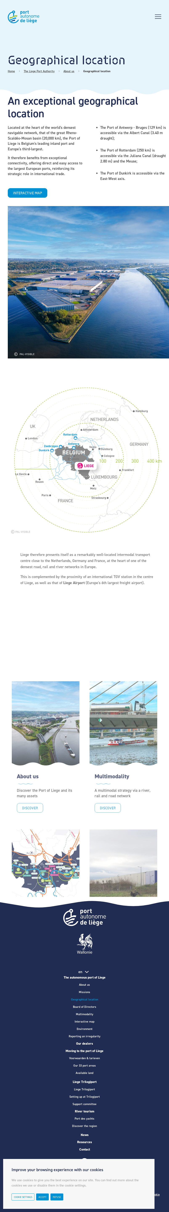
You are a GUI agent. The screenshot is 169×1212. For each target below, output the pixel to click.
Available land (84, 1073)
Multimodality (84, 1014)
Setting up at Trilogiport (84, 1097)
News (84, 1135)
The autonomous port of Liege (85, 977)
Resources (84, 1142)
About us (84, 985)
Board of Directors (84, 1007)
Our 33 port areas (84, 1066)
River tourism (84, 1111)
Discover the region (84, 1126)
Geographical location (84, 1000)
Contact (84, 1149)
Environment (84, 1029)
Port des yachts (84, 1119)
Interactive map (84, 1022)
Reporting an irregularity (84, 1036)
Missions (84, 992)
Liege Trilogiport (84, 1082)
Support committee (84, 1104)
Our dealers (84, 1043)
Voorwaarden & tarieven (84, 1058)
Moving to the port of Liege (84, 1051)
